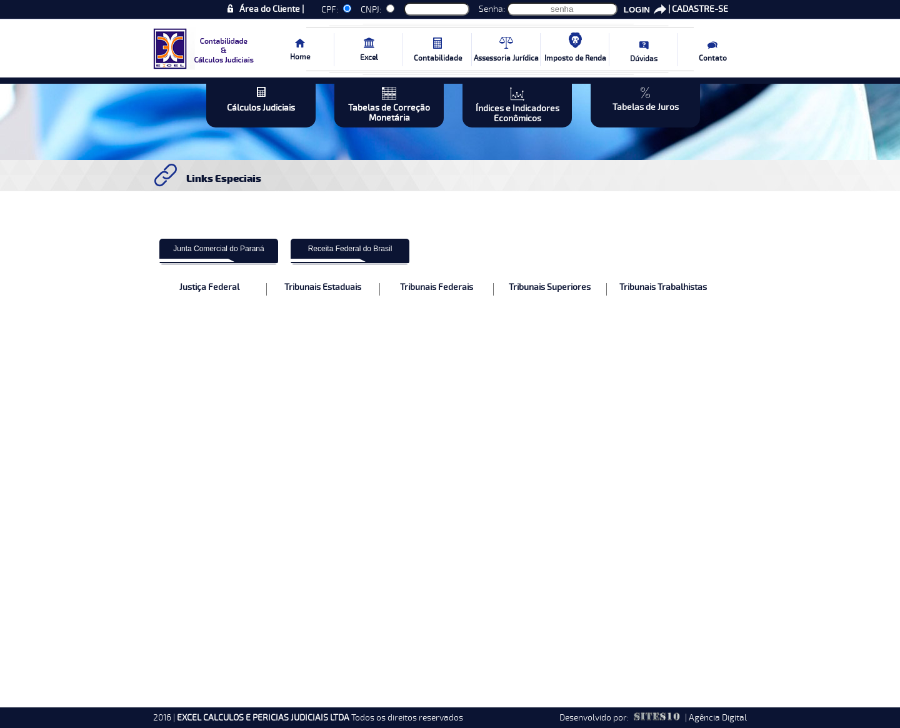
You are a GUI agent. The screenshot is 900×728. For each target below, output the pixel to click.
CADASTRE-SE (700, 9)
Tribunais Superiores (550, 287)
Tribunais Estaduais (322, 287)
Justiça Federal (209, 287)
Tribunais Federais (436, 287)
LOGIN (637, 9)
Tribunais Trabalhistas (663, 287)
